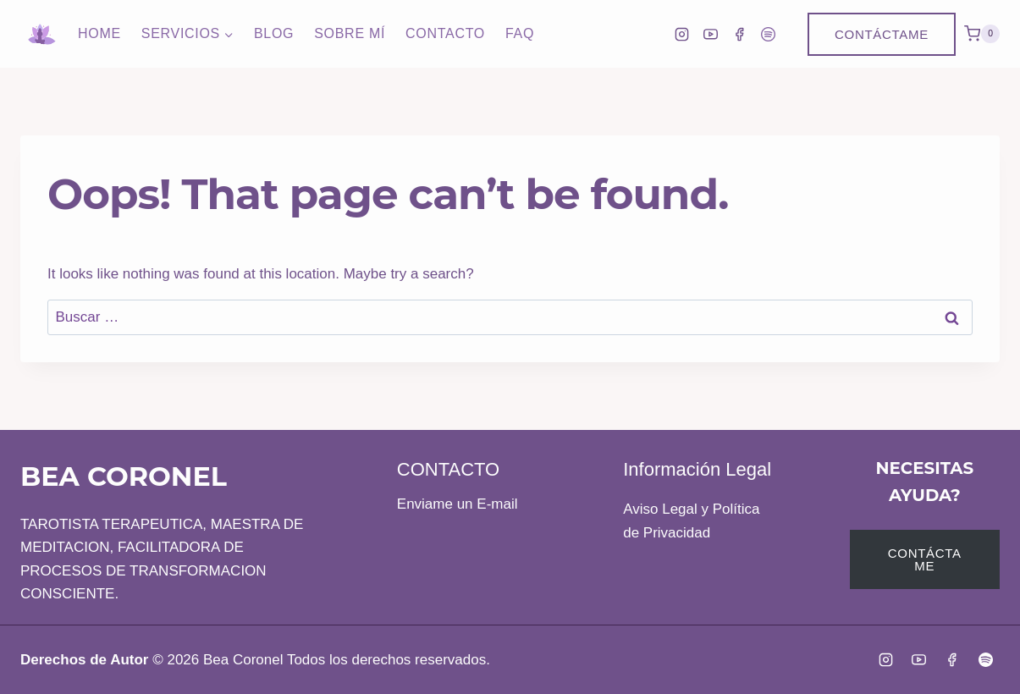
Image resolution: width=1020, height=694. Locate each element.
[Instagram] (681, 33)
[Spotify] (767, 33)
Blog (274, 33)
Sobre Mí (349, 33)
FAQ (519, 33)
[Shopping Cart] (982, 34)
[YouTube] (710, 33)
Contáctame (882, 34)
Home (99, 33)
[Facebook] (739, 33)
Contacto (445, 33)
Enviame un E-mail (457, 504)
